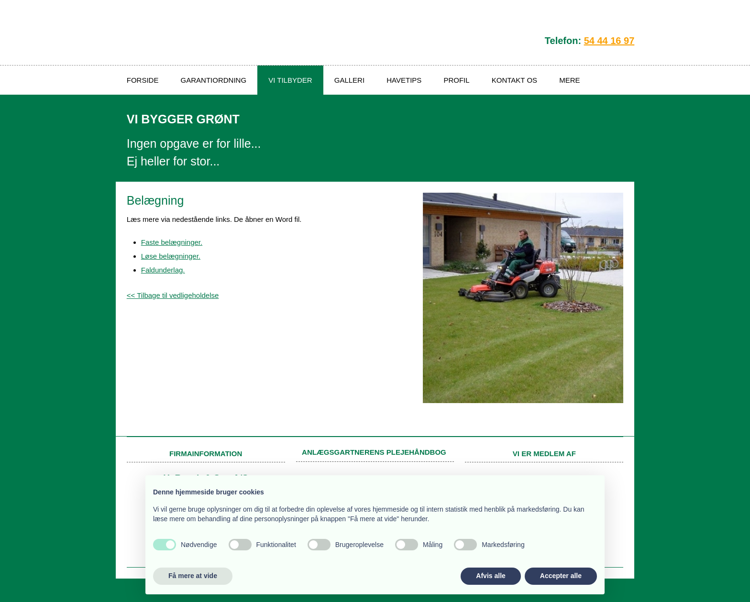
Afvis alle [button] (490, 576)
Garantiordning (214, 80)
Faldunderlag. (163, 270)
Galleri (349, 80)
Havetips (403, 80)
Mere (569, 80)
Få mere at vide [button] (192, 576)
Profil (456, 80)
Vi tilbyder (290, 80)
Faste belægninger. (171, 242)
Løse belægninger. (170, 256)
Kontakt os (514, 80)
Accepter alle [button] (561, 576)
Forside (143, 80)
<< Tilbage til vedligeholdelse (173, 295)
